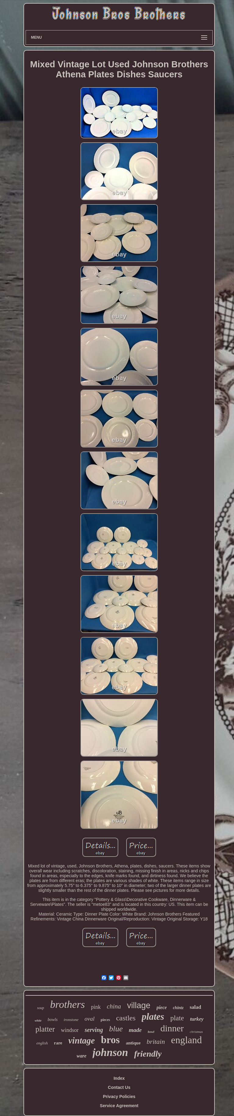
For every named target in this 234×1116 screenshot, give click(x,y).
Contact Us (119, 1087)
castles (126, 1018)
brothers (67, 1004)
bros (110, 1039)
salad (195, 1007)
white (38, 1020)
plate (177, 1018)
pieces (105, 1020)
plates (153, 1016)
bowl (151, 1031)
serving (94, 1029)
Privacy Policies (119, 1096)
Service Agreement (119, 1105)
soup (40, 1008)
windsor (70, 1030)
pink (96, 1007)
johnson (110, 1052)
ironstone (71, 1019)
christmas (196, 1031)
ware (82, 1055)
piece (162, 1007)
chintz (178, 1007)
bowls (53, 1019)
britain (156, 1041)
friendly (147, 1053)
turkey (197, 1019)
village (139, 1005)
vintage (81, 1040)
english (42, 1043)
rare (58, 1042)
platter (45, 1029)
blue (116, 1028)
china (114, 1006)
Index (119, 1078)
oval (90, 1018)
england (186, 1039)
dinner (172, 1028)
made (135, 1030)
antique (133, 1042)
